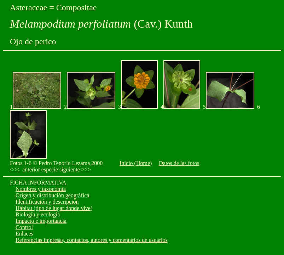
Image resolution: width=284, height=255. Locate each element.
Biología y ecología (38, 214)
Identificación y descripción (47, 202)
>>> (86, 169)
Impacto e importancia (41, 221)
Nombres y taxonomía (41, 189)
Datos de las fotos (179, 163)
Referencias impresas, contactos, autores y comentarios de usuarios (92, 240)
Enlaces (24, 234)
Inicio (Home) (136, 163)
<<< (14, 169)
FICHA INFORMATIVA (38, 183)
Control (24, 227)
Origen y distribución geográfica (52, 195)
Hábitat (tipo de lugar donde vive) (54, 208)
